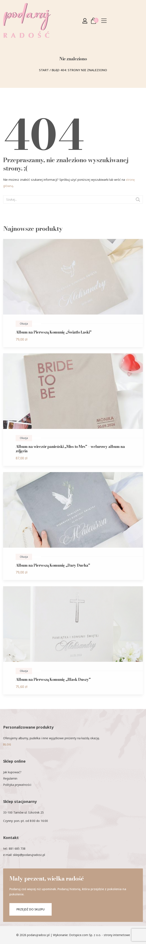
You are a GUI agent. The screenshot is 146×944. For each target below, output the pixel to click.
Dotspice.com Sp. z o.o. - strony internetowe (99, 935)
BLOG (7, 744)
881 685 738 (17, 848)
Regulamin (10, 778)
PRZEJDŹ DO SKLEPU (30, 909)
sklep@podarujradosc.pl (29, 855)
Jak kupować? (12, 772)
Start (44, 70)
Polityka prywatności (17, 785)
